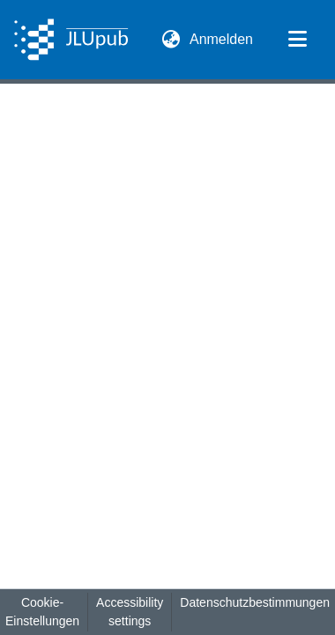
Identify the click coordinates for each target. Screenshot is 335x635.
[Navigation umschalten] (297, 39)
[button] (71, 40)
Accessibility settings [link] (129, 611)
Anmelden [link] (222, 39)
